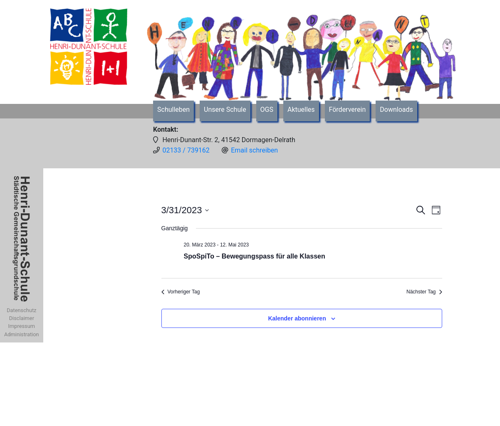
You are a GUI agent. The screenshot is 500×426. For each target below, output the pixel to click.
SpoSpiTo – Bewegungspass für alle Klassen (254, 256)
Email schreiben (254, 150)
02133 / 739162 (185, 150)
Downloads (396, 109)
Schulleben (173, 109)
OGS (266, 109)
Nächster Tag (424, 292)
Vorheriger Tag (180, 292)
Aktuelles (301, 109)
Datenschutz (21, 310)
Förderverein (347, 109)
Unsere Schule (225, 109)
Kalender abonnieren (297, 318)
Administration (21, 334)
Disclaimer (21, 318)
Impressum (21, 326)
